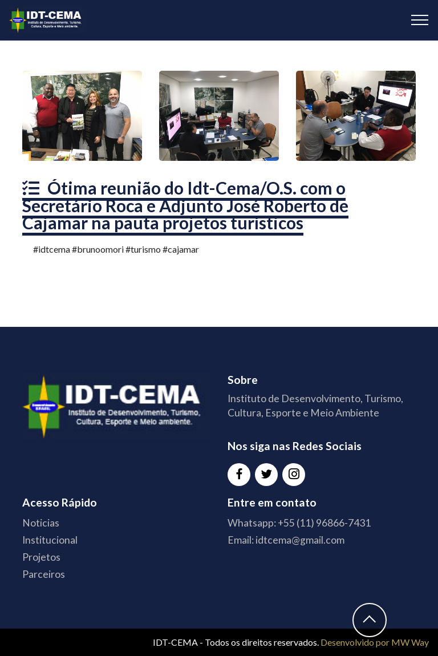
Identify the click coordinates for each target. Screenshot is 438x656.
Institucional (50, 540)
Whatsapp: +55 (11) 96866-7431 (299, 523)
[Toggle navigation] (420, 20)
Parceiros (43, 574)
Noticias (40, 523)
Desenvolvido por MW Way (375, 642)
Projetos (41, 557)
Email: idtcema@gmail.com (286, 540)
